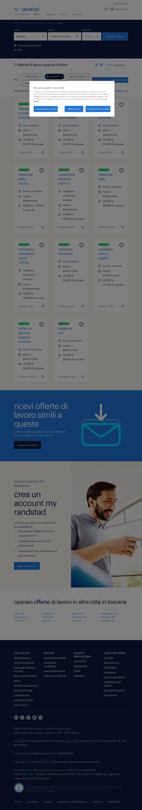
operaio (41, 23)
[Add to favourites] (41, 104)
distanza (86, 30)
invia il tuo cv (21, 704)
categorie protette (23, 699)
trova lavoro (22, 14)
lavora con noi (111, 662)
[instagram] (40, 717)
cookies (48, 801)
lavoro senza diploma (25, 675)
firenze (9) (48, 617)
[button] (53, 90)
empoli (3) (48, 613)
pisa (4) (47, 620)
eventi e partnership (114, 677)
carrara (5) (19, 620)
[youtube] (34, 717)
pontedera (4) (79, 617)
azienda (50, 14)
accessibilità (113, 801)
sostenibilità (110, 667)
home (16, 23)
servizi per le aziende (55, 657)
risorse (64, 14)
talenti (37, 14)
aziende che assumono (26, 685)
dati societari (110, 695)
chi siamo (78, 14)
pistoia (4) (77, 613)
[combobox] (30, 36)
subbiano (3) (107, 620)
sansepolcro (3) (109, 613)
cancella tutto (121, 90)
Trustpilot (13, 725)
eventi (17, 680)
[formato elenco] (96, 64)
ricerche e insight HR (55, 675)
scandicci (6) (108, 617)
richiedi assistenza (121, 3)
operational (80, 661)
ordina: (110, 64)
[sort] (119, 63)
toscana (50, 23)
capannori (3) (21, 617)
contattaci (32, 801)
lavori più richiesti (23, 690)
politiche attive (22, 695)
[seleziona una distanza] (91, 36)
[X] (22, 717)
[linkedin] (16, 717)
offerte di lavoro (28, 23)
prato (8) (76, 620)
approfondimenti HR (54, 670)
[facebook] (28, 717)
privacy (18, 801)
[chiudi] (43, 36)
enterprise (79, 675)
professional (80, 665)
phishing (97, 801)
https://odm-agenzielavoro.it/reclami (40, 791)
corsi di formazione (24, 662)
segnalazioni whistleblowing (72, 801)
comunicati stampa (114, 690)
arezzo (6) (19, 613)
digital (77, 670)
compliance (110, 672)
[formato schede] (101, 64)
